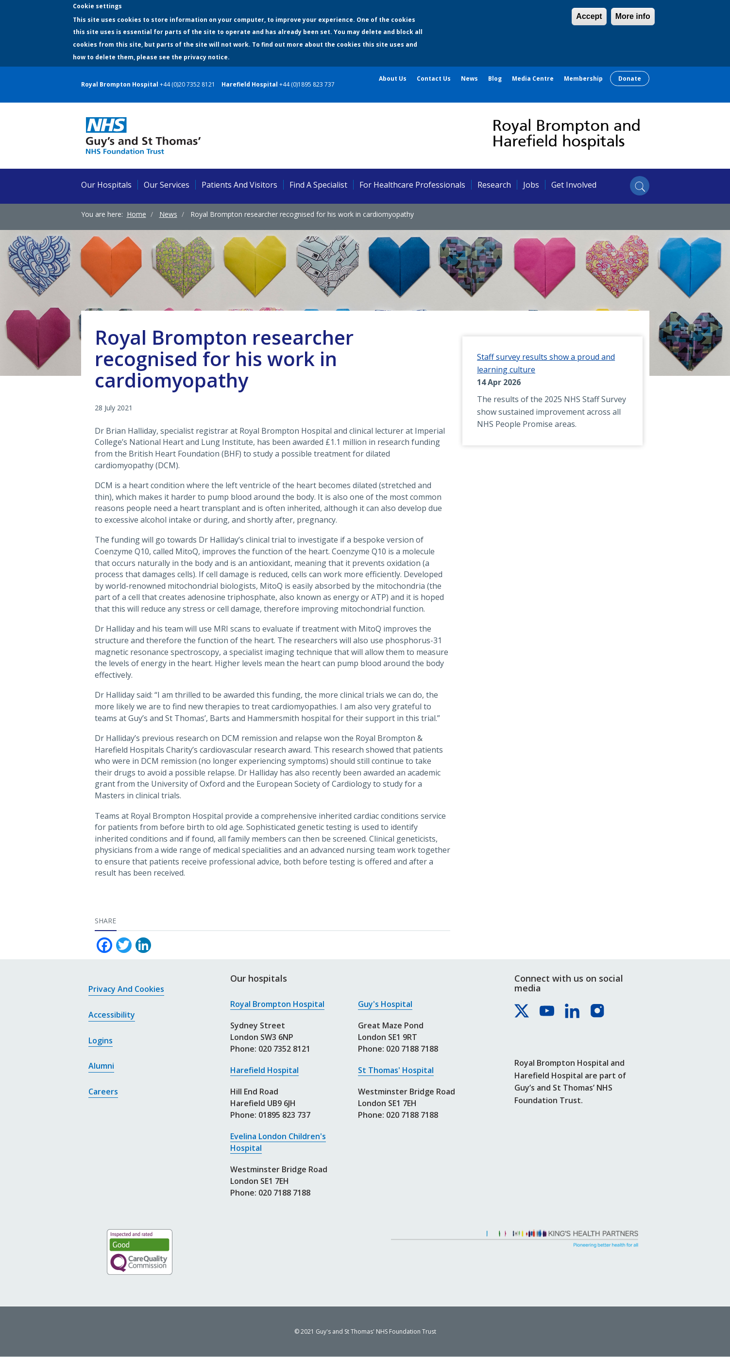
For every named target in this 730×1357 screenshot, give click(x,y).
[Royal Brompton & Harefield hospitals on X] (522, 1011)
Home (136, 214)
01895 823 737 (284, 1115)
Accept (589, 16)
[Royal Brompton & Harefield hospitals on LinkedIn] (572, 1011)
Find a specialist (318, 185)
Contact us (434, 78)
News (469, 78)
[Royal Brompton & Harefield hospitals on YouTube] (547, 1011)
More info (632, 16)
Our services (166, 185)
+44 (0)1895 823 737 (307, 84)
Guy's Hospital (385, 1004)
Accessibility (111, 1014)
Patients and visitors (239, 185)
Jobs (531, 185)
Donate (629, 78)
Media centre (533, 78)
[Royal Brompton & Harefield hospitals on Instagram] (598, 1011)
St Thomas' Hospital (396, 1070)
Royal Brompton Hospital (277, 1004)
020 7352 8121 (284, 1048)
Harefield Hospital (264, 1070)
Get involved (573, 185)
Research (494, 185)
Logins (100, 1040)
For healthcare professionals (412, 185)
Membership (583, 78)
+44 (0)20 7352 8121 (187, 84)
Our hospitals (106, 185)
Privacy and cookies (126, 989)
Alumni (101, 1065)
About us (393, 78)
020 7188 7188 (284, 1192)
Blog (495, 78)
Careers (103, 1091)
